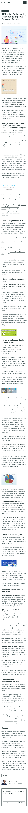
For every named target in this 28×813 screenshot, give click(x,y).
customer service (15, 104)
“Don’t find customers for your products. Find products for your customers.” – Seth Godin (13, 286)
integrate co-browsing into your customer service (13, 207)
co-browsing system (11, 721)
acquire (6, 555)
